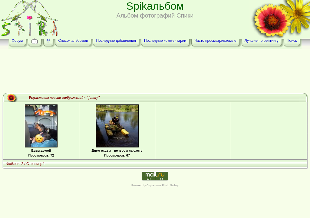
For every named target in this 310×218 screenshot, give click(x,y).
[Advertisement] (155, 72)
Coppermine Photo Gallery (163, 185)
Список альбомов (73, 40)
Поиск (292, 40)
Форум (17, 40)
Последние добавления (116, 40)
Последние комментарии (165, 40)
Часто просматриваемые (215, 40)
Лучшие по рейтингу (262, 40)
